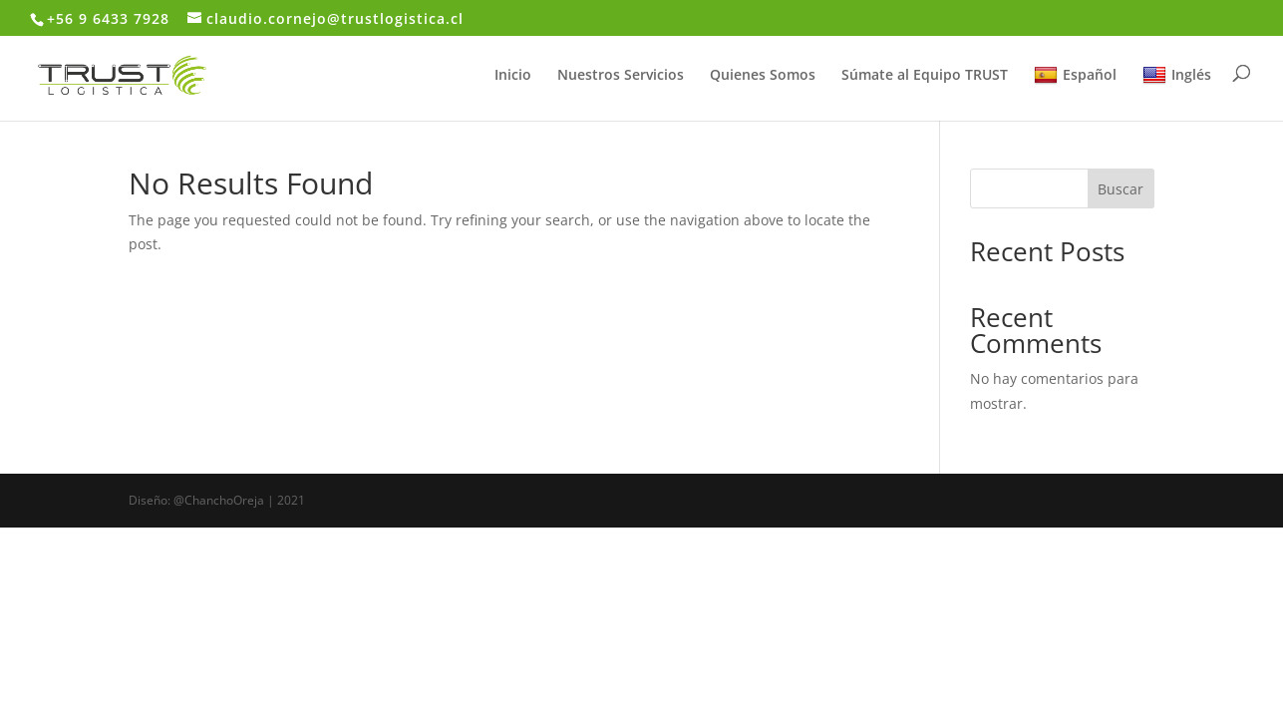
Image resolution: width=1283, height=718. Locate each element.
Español (1075, 75)
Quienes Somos (762, 76)
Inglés (1176, 75)
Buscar (1120, 189)
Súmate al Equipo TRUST (924, 76)
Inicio (512, 76)
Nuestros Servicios (620, 76)
